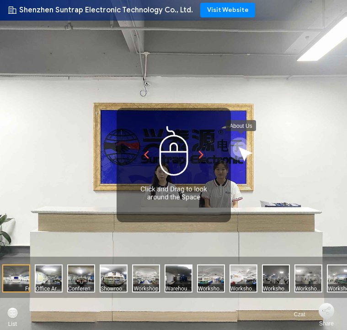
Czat (294, 314)
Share (326, 323)
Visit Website (228, 10)
